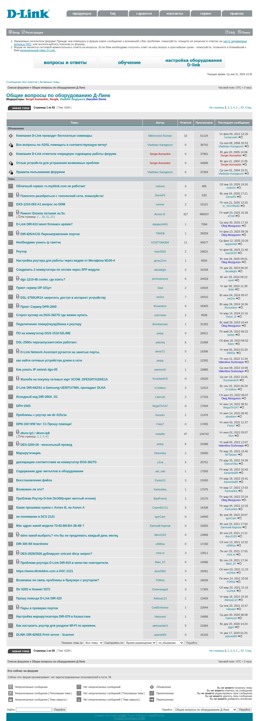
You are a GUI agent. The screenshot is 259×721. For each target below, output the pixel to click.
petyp (160, 333)
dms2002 (160, 571)
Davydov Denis (96, 99)
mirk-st (160, 552)
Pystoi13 (160, 480)
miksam (231, 609)
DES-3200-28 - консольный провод (46, 445)
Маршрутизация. (28, 453)
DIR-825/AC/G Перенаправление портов (50, 234)
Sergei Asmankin (37, 99)
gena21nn (160, 260)
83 (242, 107)
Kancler (160, 415)
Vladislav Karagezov (160, 144)
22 (51, 216)
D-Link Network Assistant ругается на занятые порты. (60, 352)
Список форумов (18, 87)
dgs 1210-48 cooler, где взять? (42, 279)
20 (43, 216)
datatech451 (160, 224)
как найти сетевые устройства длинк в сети (49, 360)
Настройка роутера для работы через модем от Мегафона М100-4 (65, 260)
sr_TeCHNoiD (231, 205)
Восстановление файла (34, 480)
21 (47, 216)
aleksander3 (160, 625)
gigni (231, 627)
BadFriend (160, 498)
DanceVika (231, 463)
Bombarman (160, 324)
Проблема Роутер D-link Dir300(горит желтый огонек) (56, 498)
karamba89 (231, 472)
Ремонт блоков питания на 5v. (43, 213)
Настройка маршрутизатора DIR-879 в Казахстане (53, 616)
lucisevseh (231, 137)
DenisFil (160, 195)
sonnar (160, 204)
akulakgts (160, 269)
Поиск (244, 32)
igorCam (160, 516)
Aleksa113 (160, 598)
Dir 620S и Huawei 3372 (33, 589)
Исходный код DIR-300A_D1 (37, 397)
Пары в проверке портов (39, 608)
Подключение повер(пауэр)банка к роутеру (48, 324)
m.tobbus (160, 387)
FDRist (160, 580)
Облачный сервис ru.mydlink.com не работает (50, 186)
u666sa (160, 543)
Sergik (54, 99)
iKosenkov (160, 306)
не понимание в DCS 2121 (35, 516)
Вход (14, 32)
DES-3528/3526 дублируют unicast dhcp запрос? (56, 554)
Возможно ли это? (30, 489)
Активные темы (49, 82)
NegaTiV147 (160, 405)
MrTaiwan (231, 454)
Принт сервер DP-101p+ (34, 288)
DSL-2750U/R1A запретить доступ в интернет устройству (63, 297)
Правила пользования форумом (40, 172)
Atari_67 (160, 562)
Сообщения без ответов (21, 82)
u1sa (160, 462)
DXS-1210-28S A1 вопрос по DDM (40, 204)
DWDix (231, 352)
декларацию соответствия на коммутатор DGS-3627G (56, 462)
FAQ (230, 32)
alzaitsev (231, 416)
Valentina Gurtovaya (231, 362)
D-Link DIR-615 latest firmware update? (44, 224)
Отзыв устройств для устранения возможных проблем (57, 163)
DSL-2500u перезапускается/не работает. (46, 342)
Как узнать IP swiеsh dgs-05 (36, 369)
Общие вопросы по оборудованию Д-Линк (58, 87)
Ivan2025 (160, 251)
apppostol (231, 243)
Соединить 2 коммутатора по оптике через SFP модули (58, 269)
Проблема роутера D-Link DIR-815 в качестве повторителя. (64, 563)
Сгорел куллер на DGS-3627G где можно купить (52, 315)
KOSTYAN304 (160, 242)
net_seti (160, 471)
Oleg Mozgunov (231, 225)
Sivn (231, 435)
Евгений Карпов (160, 525)
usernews (160, 315)
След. (248, 107)
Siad (160, 287)
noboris (160, 186)
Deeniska (160, 453)
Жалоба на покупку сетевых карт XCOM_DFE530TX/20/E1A (64, 379)
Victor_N (231, 316)
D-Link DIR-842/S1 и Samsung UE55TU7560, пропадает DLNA (60, 388)
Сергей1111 (160, 507)
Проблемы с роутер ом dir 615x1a (41, 415)
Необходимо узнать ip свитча (38, 242)
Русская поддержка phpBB (129, 718)
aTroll (231, 215)
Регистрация (32, 32)
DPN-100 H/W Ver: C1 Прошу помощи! (44, 424)
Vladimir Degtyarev (72, 99)
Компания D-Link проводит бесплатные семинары (54, 135)
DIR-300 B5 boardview (32, 544)
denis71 (160, 351)
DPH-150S (23, 406)
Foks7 (160, 424)
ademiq (160, 342)
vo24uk (231, 572)
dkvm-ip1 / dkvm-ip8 (35, 433)
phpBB (121, 715)
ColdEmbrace (160, 607)
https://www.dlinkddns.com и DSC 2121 (44, 571)
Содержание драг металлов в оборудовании (49, 471)
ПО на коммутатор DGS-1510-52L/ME (43, 333)
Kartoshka (160, 489)
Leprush (160, 396)
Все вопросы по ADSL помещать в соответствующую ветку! (61, 145)
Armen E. (160, 214)
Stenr (231, 343)
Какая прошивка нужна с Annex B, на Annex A (50, 507)
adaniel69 (160, 634)
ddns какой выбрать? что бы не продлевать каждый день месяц (69, 535)
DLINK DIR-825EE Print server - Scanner (45, 634)
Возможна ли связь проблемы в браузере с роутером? (57, 580)
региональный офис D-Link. (38, 50)
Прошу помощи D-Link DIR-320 (39, 598)
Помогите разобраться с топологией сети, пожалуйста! (61, 196)
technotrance (160, 278)
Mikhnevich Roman (160, 135)
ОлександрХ (160, 589)
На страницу (216, 107)
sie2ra (160, 296)
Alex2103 (160, 534)
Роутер (21, 251)
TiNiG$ (160, 233)
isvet (231, 280)
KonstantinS (160, 378)
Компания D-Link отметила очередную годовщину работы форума (66, 154)
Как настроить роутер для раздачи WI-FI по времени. (56, 625)
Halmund (160, 616)
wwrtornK (160, 369)
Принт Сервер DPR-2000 (38, 307)
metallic (160, 433)
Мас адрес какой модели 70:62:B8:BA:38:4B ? (50, 526)
